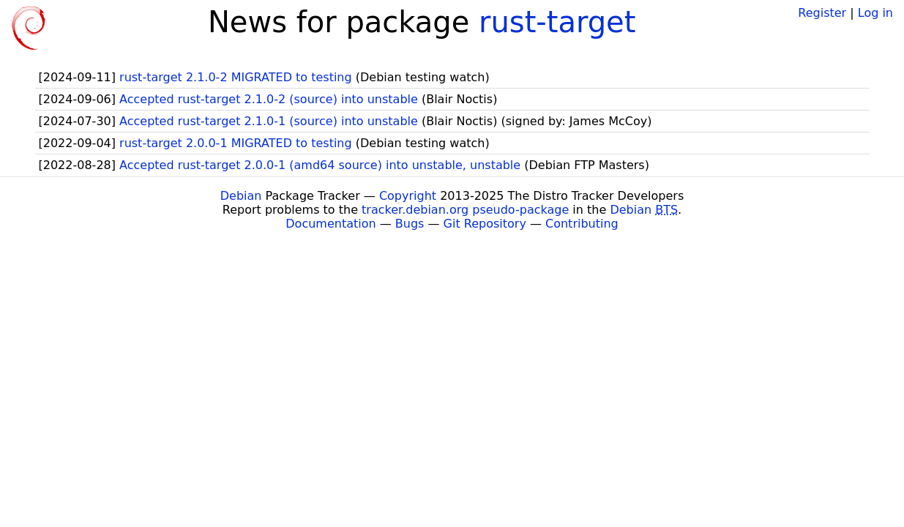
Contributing (582, 224)
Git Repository (485, 224)
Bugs (410, 224)
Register (822, 13)
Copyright (407, 196)
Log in (875, 13)
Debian (241, 196)
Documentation (330, 224)
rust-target (557, 22)
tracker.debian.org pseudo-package (465, 210)
